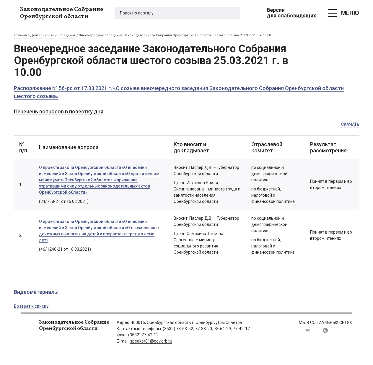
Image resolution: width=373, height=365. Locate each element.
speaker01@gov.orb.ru (151, 341)
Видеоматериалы (36, 292)
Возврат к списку (31, 306)
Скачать (350, 124)
